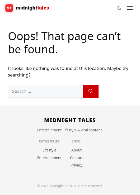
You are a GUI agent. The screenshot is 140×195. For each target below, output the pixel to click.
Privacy (76, 165)
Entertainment (49, 157)
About (76, 150)
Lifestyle (50, 150)
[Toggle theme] (119, 8)
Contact (76, 157)
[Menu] (130, 8)
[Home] (70, 120)
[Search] (91, 91)
